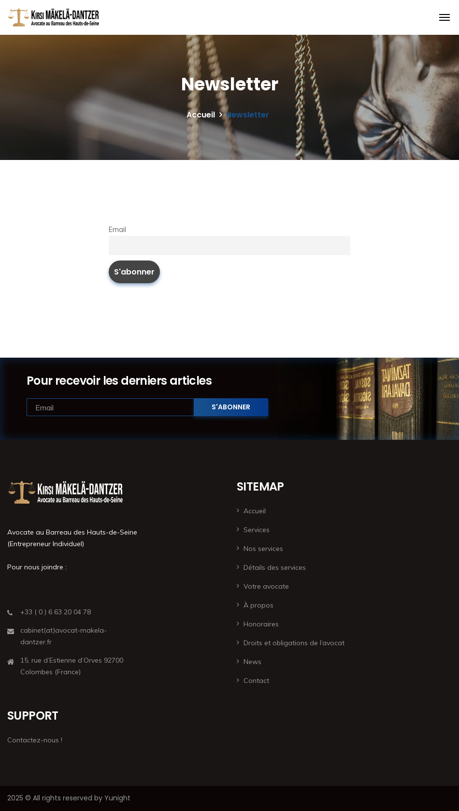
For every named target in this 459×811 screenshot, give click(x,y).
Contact (256, 680)
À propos (258, 605)
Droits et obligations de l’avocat (294, 642)
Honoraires (261, 624)
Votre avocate (266, 586)
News (252, 661)
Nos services (263, 548)
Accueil (200, 114)
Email (117, 229)
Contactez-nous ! (34, 740)
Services (257, 529)
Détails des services (275, 567)
